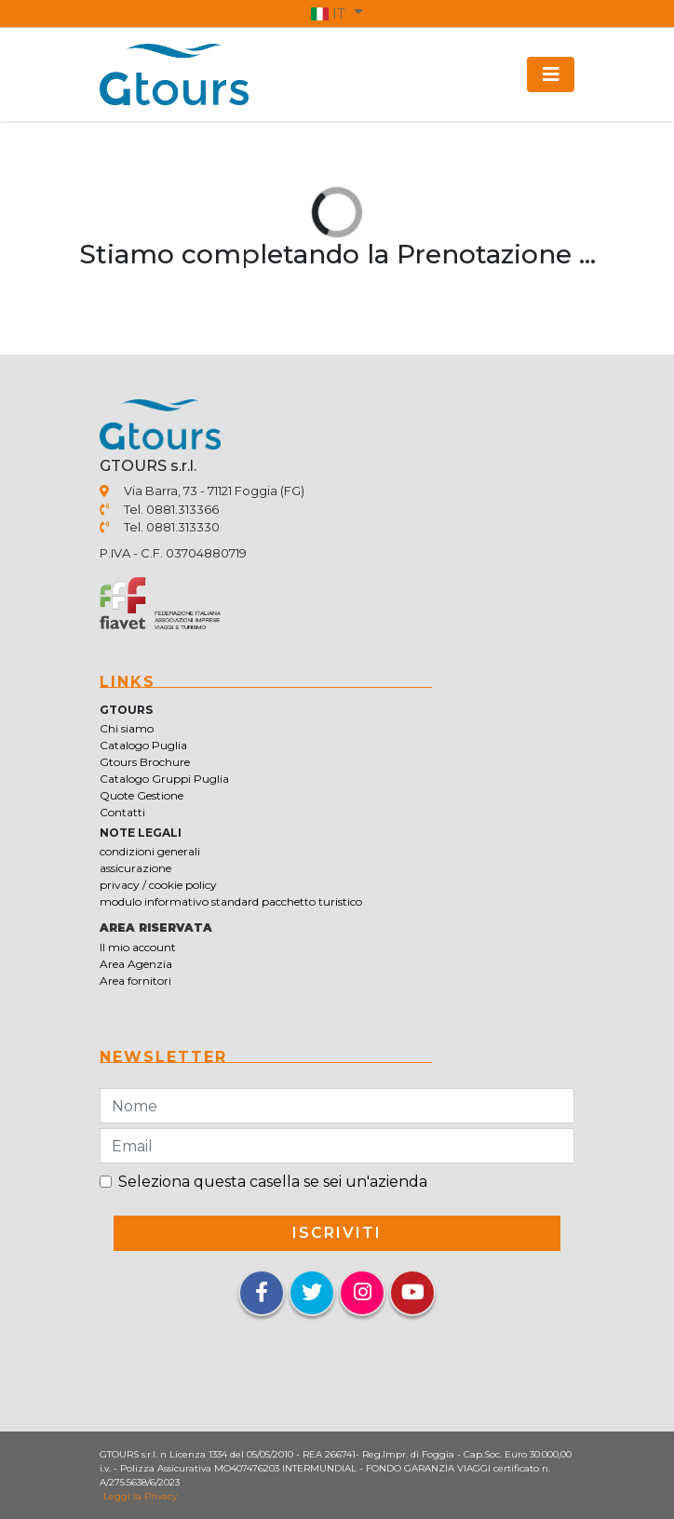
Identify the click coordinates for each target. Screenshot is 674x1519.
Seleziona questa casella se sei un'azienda (272, 1181)
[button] (337, 13)
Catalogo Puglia (143, 745)
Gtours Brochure (145, 762)
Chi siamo (127, 728)
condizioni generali (150, 851)
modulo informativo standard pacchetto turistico (231, 901)
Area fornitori (135, 981)
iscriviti (337, 1233)
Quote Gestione (141, 795)
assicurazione (135, 868)
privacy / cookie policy (158, 885)
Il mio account (138, 947)
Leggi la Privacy (140, 1496)
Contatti (122, 812)
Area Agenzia (136, 964)
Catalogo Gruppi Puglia (164, 779)
